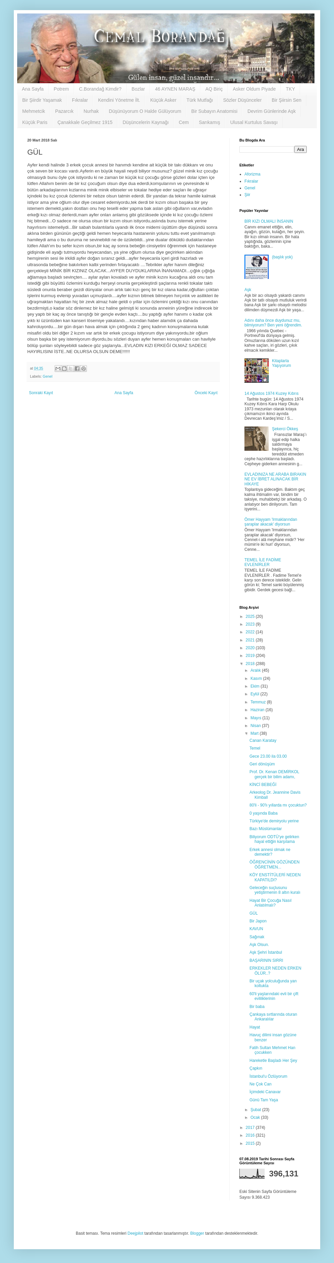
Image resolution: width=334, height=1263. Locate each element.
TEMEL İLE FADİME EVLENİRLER (262, 562)
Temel (254, 748)
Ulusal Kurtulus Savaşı (254, 122)
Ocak (255, 1117)
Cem (184, 122)
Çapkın (255, 1068)
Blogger (197, 1233)
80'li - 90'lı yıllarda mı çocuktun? (278, 805)
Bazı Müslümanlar (265, 828)
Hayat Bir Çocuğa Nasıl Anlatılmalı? (270, 903)
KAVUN (256, 928)
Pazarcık (64, 111)
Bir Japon (258, 921)
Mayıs (256, 718)
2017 (251, 1127)
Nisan (256, 725)
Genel (48, 376)
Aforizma (252, 174)
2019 (251, 655)
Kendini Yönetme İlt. (119, 100)
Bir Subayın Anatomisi (214, 111)
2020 (251, 647)
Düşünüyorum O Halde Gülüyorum (145, 111)
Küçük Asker (163, 100)
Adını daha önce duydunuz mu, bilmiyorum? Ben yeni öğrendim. (273, 322)
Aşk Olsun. (259, 944)
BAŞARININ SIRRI (266, 960)
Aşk (247, 289)
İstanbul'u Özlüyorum (268, 1076)
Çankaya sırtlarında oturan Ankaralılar (273, 1016)
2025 (251, 616)
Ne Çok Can (260, 1084)
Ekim (255, 686)
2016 (251, 1135)
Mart (255, 733)
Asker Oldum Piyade (254, 89)
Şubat (256, 1109)
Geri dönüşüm (262, 764)
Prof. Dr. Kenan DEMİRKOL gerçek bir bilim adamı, (274, 774)
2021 (251, 640)
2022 (251, 632)
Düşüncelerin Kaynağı (146, 122)
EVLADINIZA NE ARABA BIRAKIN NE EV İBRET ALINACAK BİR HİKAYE (275, 479)
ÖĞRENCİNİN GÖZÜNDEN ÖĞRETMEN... (274, 864)
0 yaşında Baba (263, 813)
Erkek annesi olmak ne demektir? (269, 852)
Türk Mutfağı (200, 100)
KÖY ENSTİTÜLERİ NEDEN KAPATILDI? (275, 877)
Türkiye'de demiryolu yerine (274, 821)
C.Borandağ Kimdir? (100, 89)
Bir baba (257, 1006)
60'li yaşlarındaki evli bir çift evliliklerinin (273, 996)
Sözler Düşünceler (242, 100)
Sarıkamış (209, 122)
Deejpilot (135, 1233)
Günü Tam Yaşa (263, 1100)
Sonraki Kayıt (41, 392)
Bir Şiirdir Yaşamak (42, 100)
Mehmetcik (33, 111)
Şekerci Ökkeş (285, 429)
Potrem (61, 89)
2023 (251, 624)
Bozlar (138, 89)
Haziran (258, 709)
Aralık (256, 670)
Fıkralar (80, 100)
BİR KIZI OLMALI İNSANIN (268, 221)
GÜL (253, 913)
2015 (251, 1143)
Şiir (247, 194)
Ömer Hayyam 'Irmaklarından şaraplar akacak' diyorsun (270, 522)
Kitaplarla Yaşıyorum (281, 363)
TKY (290, 89)
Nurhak (91, 111)
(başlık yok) (282, 257)
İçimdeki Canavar (265, 1092)
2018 (251, 663)
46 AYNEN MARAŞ (175, 89)
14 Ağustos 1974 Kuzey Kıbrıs (271, 393)
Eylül (255, 694)
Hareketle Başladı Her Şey (273, 1060)
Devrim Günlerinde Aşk (271, 111)
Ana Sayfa (33, 89)
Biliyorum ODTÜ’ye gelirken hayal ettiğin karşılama (274, 839)
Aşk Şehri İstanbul (265, 952)
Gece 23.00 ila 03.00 (268, 756)
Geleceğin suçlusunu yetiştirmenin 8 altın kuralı (274, 890)
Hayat (254, 1027)
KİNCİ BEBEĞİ (262, 784)
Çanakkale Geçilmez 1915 (85, 122)
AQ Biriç (214, 89)
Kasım (256, 678)
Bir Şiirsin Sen (286, 100)
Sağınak (256, 937)
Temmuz (258, 702)
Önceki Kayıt (206, 392)
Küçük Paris (34, 122)
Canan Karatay (262, 740)
